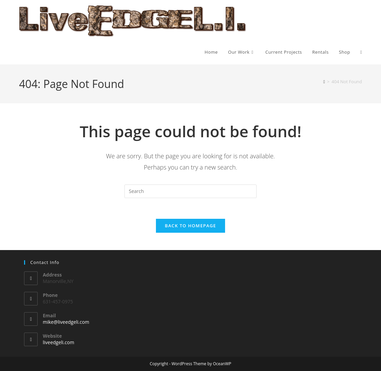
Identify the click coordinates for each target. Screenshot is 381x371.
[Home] (324, 81)
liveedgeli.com (58, 342)
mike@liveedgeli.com (66, 322)
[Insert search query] (190, 191)
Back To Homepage (190, 226)
